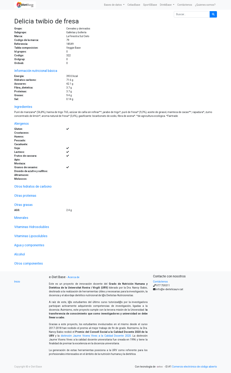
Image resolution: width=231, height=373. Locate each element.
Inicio (17, 281)
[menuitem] (134, 4)
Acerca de (73, 277)
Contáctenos (160, 281)
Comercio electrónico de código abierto (194, 366)
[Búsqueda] (213, 14)
